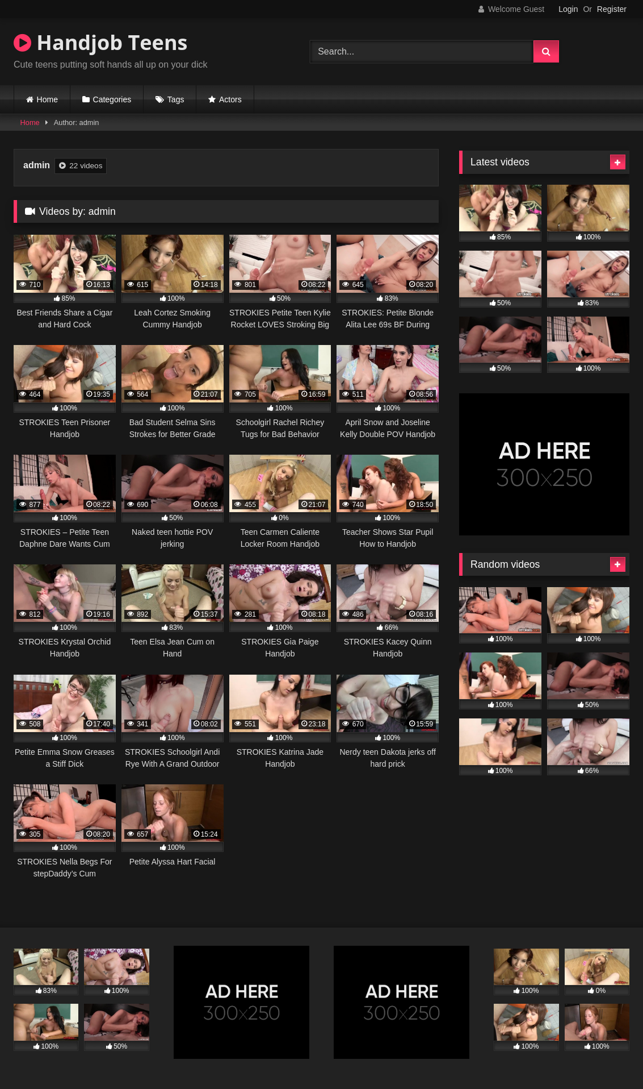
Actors (230, 99)
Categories (112, 99)
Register (612, 9)
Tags (175, 99)
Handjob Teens (100, 42)
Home (47, 99)
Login (568, 9)
